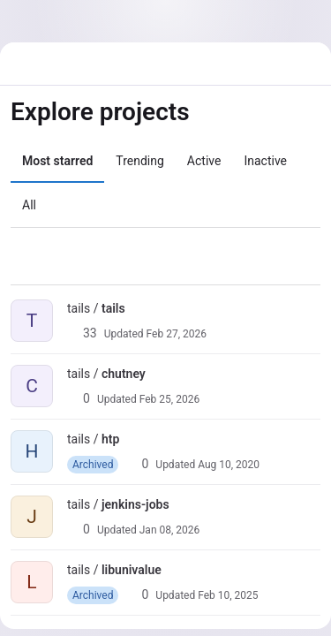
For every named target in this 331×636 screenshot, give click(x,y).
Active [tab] (204, 161)
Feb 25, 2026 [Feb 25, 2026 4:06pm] (169, 399)
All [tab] (29, 205)
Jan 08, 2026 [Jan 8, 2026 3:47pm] (169, 530)
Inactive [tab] (265, 161)
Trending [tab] (140, 161)
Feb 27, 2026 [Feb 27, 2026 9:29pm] (177, 334)
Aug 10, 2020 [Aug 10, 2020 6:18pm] (229, 464)
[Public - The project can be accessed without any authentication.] (139, 308)
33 (82, 333)
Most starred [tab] (57, 161)
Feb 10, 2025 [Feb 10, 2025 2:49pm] (228, 595)
